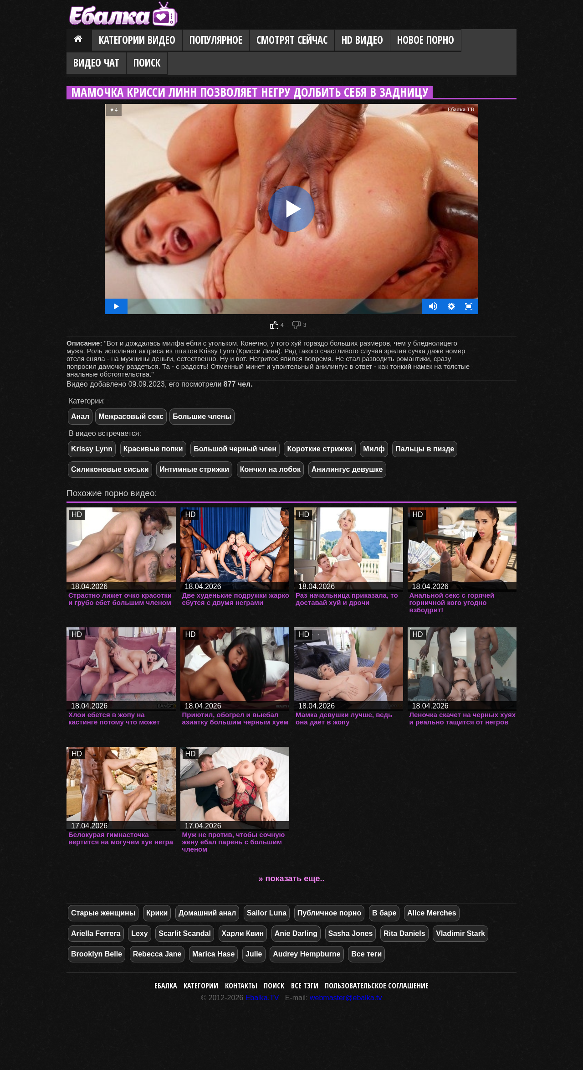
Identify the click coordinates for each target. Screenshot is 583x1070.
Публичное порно (329, 913)
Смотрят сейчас (291, 40)
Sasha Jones (350, 933)
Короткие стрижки (319, 449)
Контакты (241, 986)
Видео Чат (96, 63)
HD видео (362, 40)
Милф (373, 449)
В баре (384, 913)
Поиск (146, 63)
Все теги (366, 954)
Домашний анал (207, 913)
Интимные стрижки (194, 469)
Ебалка (165, 986)
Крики (157, 913)
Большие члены (202, 416)
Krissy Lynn (92, 449)
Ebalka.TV (262, 998)
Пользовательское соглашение (377, 986)
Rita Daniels (404, 933)
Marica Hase (213, 954)
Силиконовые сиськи (110, 469)
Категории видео (137, 40)
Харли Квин (243, 933)
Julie (253, 954)
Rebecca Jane (157, 954)
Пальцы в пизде (424, 449)
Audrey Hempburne (306, 954)
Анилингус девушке (347, 469)
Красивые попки (153, 449)
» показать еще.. (292, 878)
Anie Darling (296, 933)
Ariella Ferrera (96, 933)
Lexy (139, 933)
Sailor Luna (266, 913)
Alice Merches (431, 913)
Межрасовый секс (131, 416)
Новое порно (425, 40)
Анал (80, 416)
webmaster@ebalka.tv (346, 998)
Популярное (215, 40)
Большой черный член (235, 449)
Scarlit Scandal (185, 933)
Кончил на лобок (270, 469)
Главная (79, 40)
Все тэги (304, 986)
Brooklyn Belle (96, 954)
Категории (201, 986)
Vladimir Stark (460, 933)
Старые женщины (103, 913)
